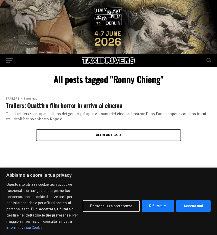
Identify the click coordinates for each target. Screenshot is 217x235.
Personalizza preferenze (111, 206)
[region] (108, 201)
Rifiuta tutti (158, 206)
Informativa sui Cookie (24, 228)
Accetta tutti (193, 206)
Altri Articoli (108, 135)
